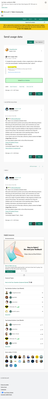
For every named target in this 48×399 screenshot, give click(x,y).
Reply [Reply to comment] (39, 156)
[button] (30, 42)
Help (35, 19)
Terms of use (4, 387)
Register (25, 19)
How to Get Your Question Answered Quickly (17, 282)
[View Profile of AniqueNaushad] (13, 49)
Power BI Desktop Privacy (11, 142)
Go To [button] (40, 19)
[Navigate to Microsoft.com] (5, 12)
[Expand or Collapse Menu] (2, 15)
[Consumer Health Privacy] (24, 394)
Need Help (21, 86)
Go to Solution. (26, 80)
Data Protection (13, 86)
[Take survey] (10, 271)
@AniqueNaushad (15, 118)
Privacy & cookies (5, 384)
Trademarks (3, 389)
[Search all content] (35, 22)
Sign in (30, 19)
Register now (27, 28)
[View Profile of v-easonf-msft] (17, 108)
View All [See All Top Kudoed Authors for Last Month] (7, 346)
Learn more (4, 7)
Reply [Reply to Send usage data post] (39, 93)
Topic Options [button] (38, 42)
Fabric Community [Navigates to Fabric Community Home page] (17, 12)
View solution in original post (12, 148)
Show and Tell (30, 86)
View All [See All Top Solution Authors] (7, 315)
